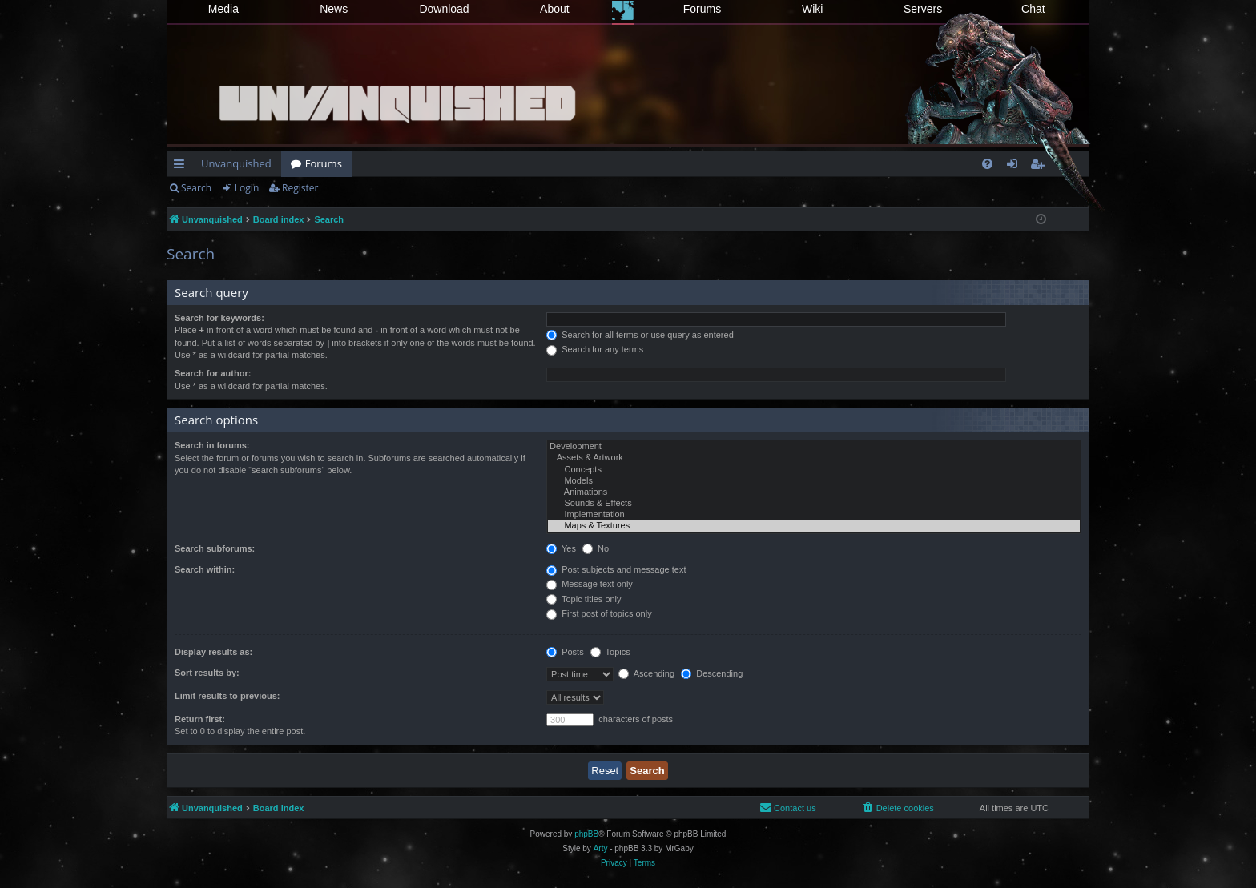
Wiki (812, 8)
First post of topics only (599, 613)
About (555, 8)
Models (814, 481)
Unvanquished (236, 163)
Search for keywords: (219, 318)
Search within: (205, 569)
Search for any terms (594, 349)
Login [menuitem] (1015, 166)
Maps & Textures (814, 526)
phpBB (586, 834)
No (595, 548)
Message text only (589, 584)
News (334, 8)
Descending (712, 673)
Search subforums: (215, 548)
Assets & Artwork (814, 458)
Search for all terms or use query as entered (640, 335)
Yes (561, 548)
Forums (702, 8)
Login (247, 188)
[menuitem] (987, 164)
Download (444, 8)
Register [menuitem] (1040, 166)
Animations (814, 492)
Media (223, 8)
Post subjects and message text (616, 569)
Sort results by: (207, 672)
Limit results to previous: (227, 696)
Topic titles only (583, 599)
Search (196, 188)
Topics (610, 652)
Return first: (200, 719)
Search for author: (213, 373)
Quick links (182, 166)
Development (814, 446)
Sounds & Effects (814, 503)
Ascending (646, 673)
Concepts (814, 470)
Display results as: (213, 652)
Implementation (814, 514)
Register (300, 188)
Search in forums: (212, 445)
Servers (923, 8)
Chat (1033, 8)
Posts (565, 652)
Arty (601, 848)
